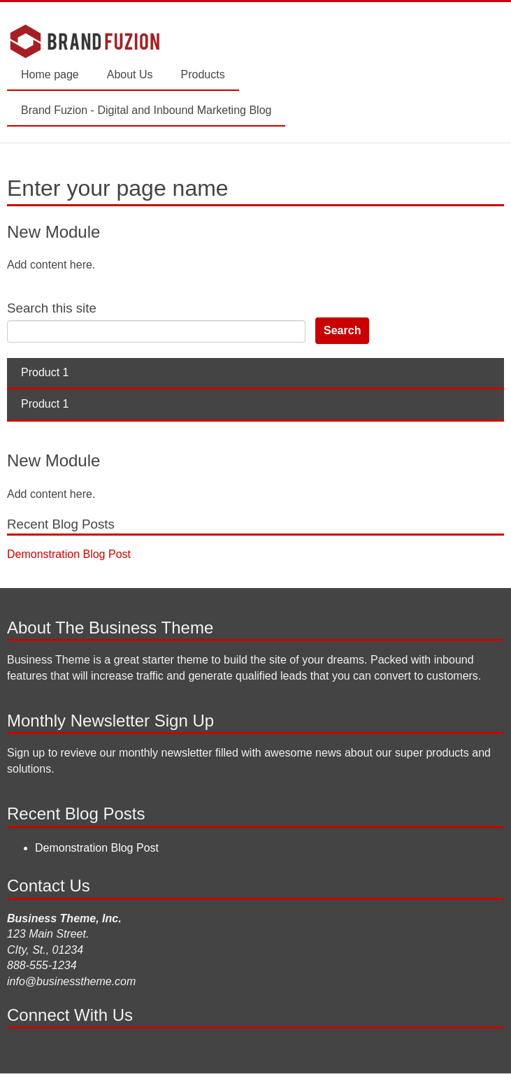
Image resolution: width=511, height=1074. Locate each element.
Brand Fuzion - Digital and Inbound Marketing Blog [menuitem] (146, 110)
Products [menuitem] (203, 74)
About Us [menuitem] (130, 74)
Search (342, 330)
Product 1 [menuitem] (45, 372)
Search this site (51, 308)
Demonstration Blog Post (69, 554)
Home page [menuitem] (50, 74)
